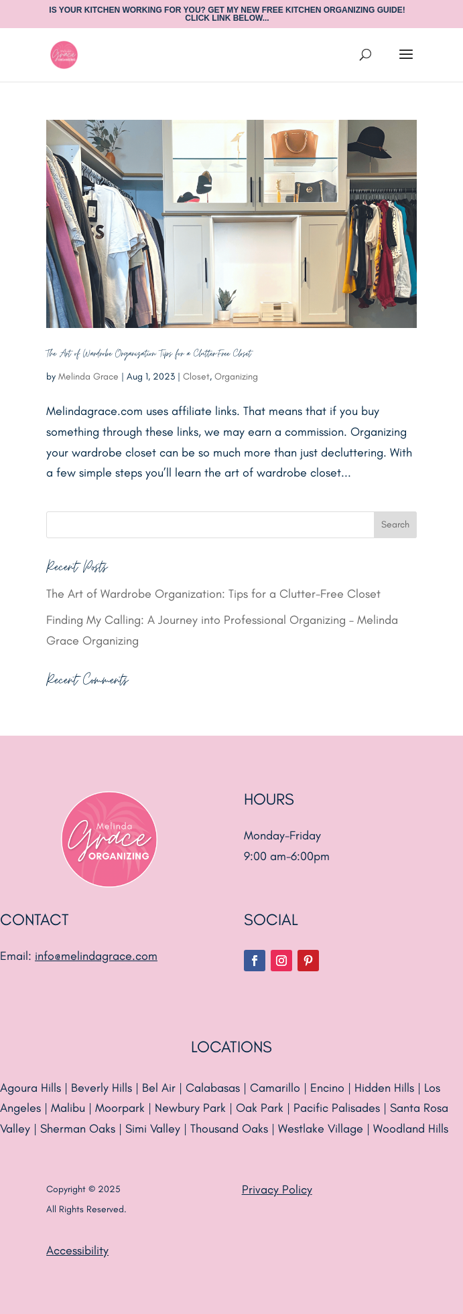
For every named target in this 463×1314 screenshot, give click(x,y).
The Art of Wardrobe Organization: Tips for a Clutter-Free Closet (150, 354)
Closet (196, 376)
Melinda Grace (88, 376)
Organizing (236, 376)
